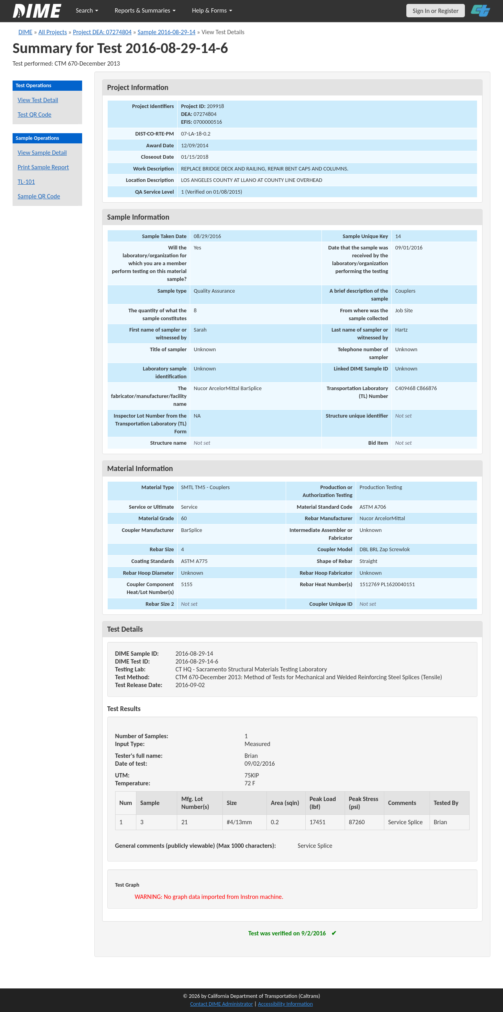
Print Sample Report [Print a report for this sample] (43, 167)
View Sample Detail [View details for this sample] (42, 152)
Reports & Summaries (145, 10)
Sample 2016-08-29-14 (166, 32)
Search (87, 10)
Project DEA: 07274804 (102, 32)
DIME (25, 32)
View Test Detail (38, 100)
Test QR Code (34, 114)
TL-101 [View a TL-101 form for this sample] (26, 181)
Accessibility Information (285, 1004)
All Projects (53, 32)
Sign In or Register (436, 11)
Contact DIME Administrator (221, 1004)
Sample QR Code (39, 196)
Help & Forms (212, 10)
